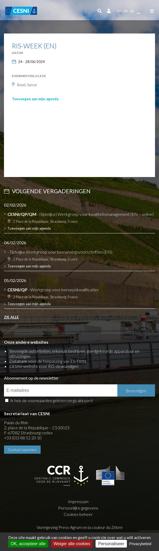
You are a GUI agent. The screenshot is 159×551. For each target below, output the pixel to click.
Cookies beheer (78, 514)
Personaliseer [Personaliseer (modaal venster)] (111, 543)
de (132, 11)
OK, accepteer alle (28, 543)
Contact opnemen (22, 449)
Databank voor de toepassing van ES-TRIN (47, 361)
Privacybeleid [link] (140, 544)
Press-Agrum (70, 527)
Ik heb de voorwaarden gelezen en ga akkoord (51, 400)
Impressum (78, 501)
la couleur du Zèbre (105, 527)
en (119, 11)
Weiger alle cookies (72, 543)
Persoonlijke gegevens (78, 507)
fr (126, 11)
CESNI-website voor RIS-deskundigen (43, 366)
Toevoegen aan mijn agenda (35, 99)
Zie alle (11, 317)
